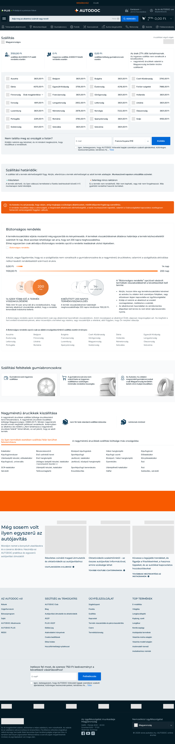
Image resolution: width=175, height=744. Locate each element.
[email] (53, 676)
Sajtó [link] (3, 618)
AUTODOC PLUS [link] (8, 628)
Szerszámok (92, 27)
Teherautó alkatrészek (15, 27)
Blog (47, 609)
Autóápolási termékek (141, 632)
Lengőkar (136, 623)
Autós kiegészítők (114, 27)
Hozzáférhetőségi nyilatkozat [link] (57, 646)
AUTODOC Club (51, 604)
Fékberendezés (167, 27)
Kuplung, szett (138, 618)
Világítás (136, 609)
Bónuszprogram (7, 614)
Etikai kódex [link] (50, 642)
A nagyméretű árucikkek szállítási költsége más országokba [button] (105, 441)
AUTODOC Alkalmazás (10, 623)
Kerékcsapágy (138, 628)
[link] (18, 10)
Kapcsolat (93, 618)
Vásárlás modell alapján (142, 642)
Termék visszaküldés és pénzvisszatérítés (106, 623)
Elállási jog (49, 628)
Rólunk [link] (4, 604)
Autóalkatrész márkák (141, 651)
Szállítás (92, 614)
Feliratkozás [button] (89, 676)
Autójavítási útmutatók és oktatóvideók (61, 614)
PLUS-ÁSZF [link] (50, 623)
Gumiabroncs (60, 27)
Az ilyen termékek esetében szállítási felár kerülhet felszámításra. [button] (29, 441)
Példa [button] (114, 19)
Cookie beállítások (52, 637)
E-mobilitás (137, 604)
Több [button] (111, 150)
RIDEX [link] (3, 632)
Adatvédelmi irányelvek (55, 632)
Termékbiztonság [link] (96, 632)
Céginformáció (7, 609)
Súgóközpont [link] (94, 604)
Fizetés (92, 609)
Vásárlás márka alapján (142, 637)
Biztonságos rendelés (19, 247)
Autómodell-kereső (140, 646)
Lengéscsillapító (139, 614)
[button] (135, 10)
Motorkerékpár (40, 27)
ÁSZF (47, 618)
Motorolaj (133, 27)
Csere (91, 628)
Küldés (161, 141)
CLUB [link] (96, 3)
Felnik (76, 27)
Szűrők (149, 27)
